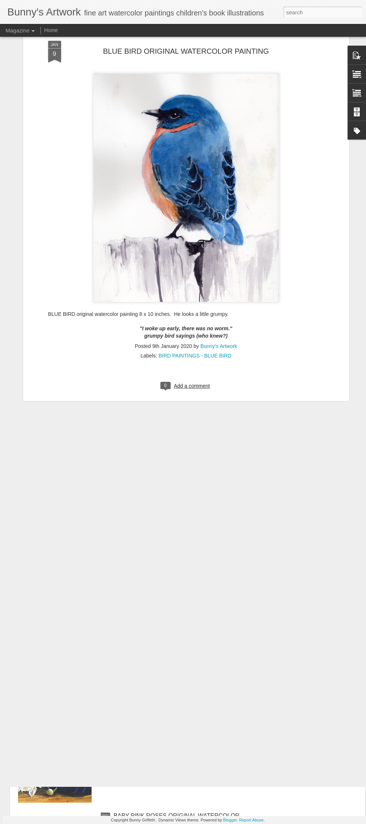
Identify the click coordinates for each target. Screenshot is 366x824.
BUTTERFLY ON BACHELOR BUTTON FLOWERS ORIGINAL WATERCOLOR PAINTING (181, 651)
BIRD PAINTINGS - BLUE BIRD (195, 287)
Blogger (230, 820)
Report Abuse (251, 820)
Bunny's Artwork (218, 278)
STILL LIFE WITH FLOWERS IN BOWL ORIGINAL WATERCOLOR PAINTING (180, 735)
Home (51, 30)
